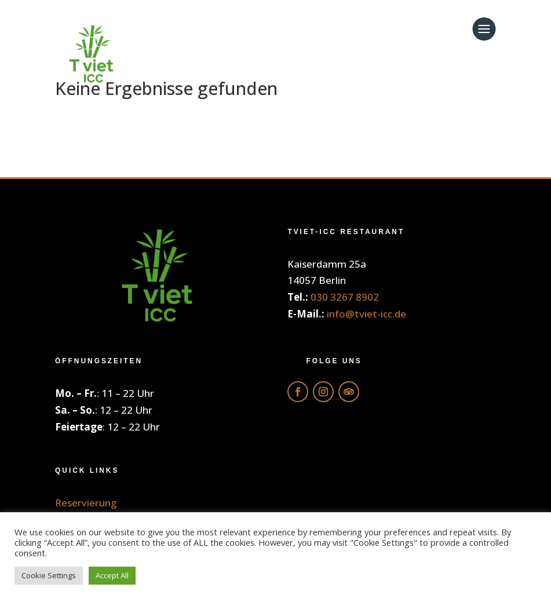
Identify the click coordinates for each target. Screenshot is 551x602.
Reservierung (85, 502)
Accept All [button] (112, 575)
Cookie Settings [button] (48, 575)
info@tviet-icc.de (366, 313)
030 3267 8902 (345, 297)
